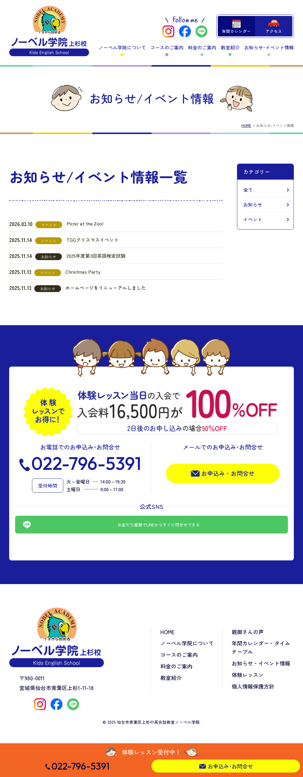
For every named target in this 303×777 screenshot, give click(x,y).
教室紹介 (230, 47)
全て (248, 189)
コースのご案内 (166, 47)
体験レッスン (248, 674)
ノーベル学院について (122, 47)
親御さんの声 (248, 632)
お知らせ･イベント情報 (269, 47)
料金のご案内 (202, 47)
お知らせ (252, 204)
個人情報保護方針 (253, 686)
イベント (252, 219)
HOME (246, 125)
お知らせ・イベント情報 (261, 663)
